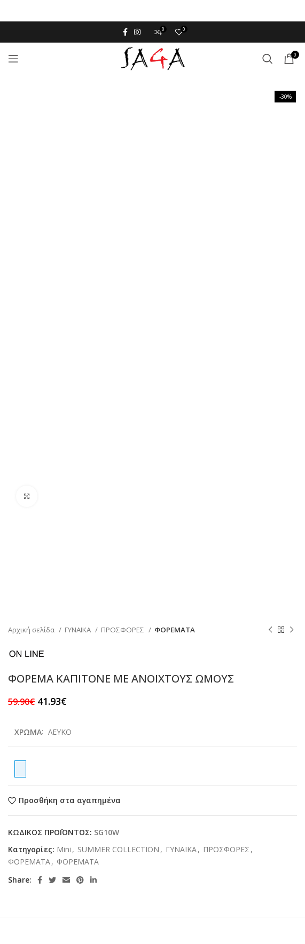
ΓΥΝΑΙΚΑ (78, 629)
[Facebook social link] (125, 32)
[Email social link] (66, 880)
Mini (64, 849)
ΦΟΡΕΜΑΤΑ (174, 629)
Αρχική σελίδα (32, 629)
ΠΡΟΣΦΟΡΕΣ (123, 629)
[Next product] (291, 629)
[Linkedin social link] (93, 880)
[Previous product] (270, 629)
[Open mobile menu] (13, 58)
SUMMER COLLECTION (118, 849)
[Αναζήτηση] (267, 58)
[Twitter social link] (52, 880)
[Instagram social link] (137, 32)
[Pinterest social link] (80, 880)
